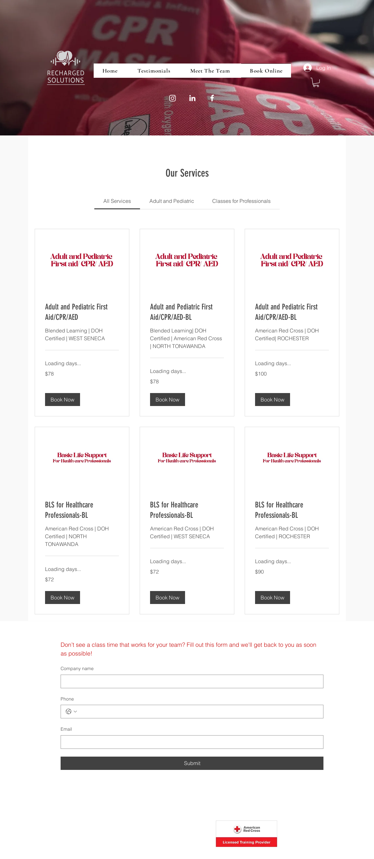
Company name (77, 668)
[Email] (190, 742)
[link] (117, 201)
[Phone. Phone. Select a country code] (71, 711)
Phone (67, 699)
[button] (315, 82)
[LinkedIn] (192, 98)
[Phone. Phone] (198, 711)
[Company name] (190, 681)
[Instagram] (172, 98)
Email (66, 729)
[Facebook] (212, 98)
